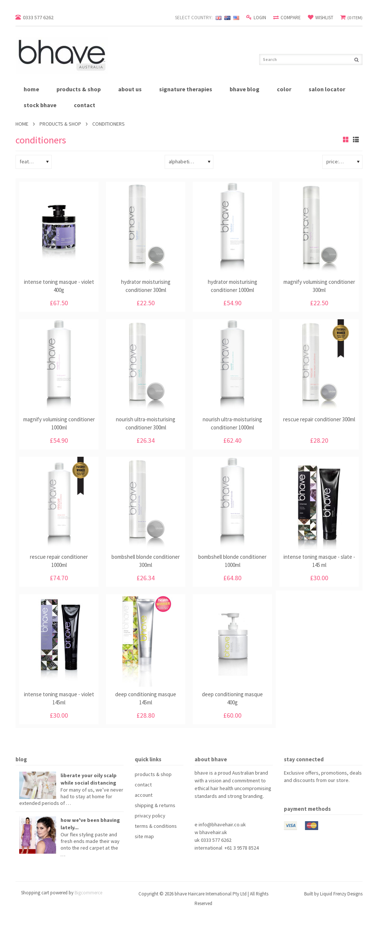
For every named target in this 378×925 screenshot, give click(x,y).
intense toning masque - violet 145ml (59, 698)
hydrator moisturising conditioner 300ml (146, 285)
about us (130, 89)
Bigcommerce (88, 893)
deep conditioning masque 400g (232, 698)
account (143, 795)
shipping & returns (155, 805)
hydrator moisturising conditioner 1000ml (232, 285)
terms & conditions (156, 826)
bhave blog (245, 89)
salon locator (327, 89)
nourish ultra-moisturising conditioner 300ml (145, 423)
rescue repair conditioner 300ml (319, 419)
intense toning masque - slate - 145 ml (319, 560)
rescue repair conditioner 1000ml (59, 560)
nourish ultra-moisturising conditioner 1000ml (232, 423)
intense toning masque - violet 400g (59, 285)
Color (284, 89)
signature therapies (185, 89)
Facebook (288, 793)
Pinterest (301, 793)
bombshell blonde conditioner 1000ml (232, 560)
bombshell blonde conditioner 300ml (145, 560)
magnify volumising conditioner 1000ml (59, 423)
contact (84, 105)
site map (144, 836)
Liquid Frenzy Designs (341, 894)
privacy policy (150, 815)
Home (22, 123)
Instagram (328, 793)
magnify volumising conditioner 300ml (319, 285)
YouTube (315, 793)
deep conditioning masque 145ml (145, 698)
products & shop (78, 89)
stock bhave (40, 105)
